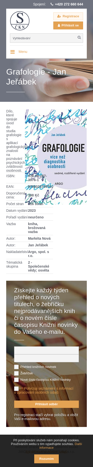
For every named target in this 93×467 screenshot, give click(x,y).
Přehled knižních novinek (38, 367)
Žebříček (26, 373)
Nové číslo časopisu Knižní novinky (45, 380)
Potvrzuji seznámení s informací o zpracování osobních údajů (43, 390)
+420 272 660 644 (69, 4)
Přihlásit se (70, 25)
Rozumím (46, 459)
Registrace (71, 16)
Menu (23, 52)
